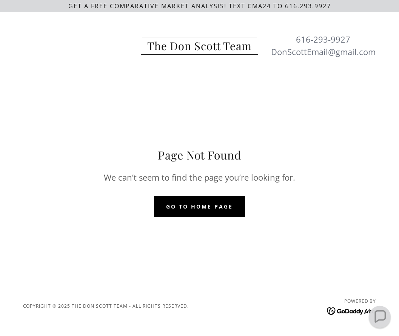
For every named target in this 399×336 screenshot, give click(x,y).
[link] (199, 48)
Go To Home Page (199, 206)
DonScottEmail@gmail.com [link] (323, 51)
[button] (379, 316)
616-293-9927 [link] (323, 39)
